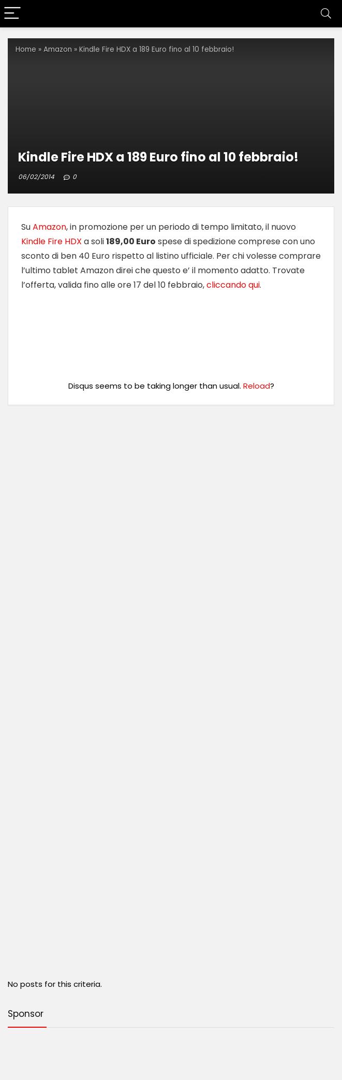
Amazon (57, 49)
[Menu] (12, 13)
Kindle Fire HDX (51, 241)
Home (26, 49)
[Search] (326, 13)
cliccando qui (233, 285)
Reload (256, 385)
